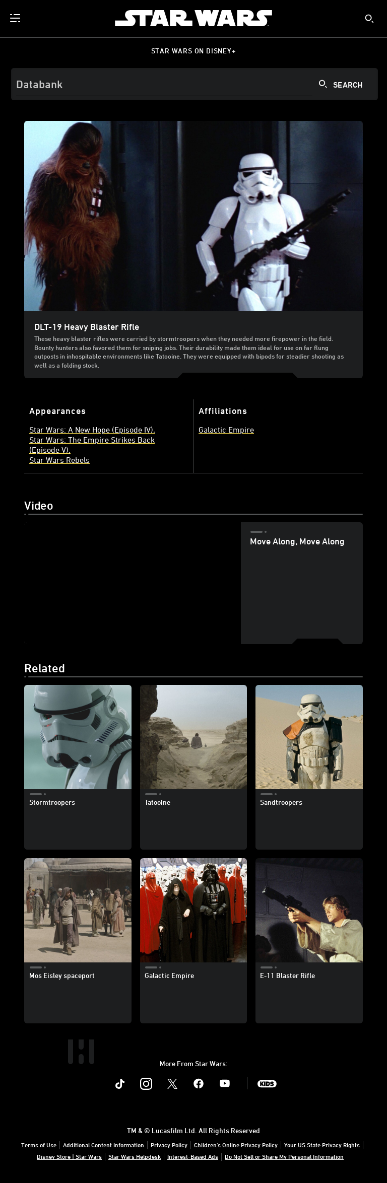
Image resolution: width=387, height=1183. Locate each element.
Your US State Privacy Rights (322, 1144)
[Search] (194, 84)
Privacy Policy (169, 1144)
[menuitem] (16, 18)
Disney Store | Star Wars (69, 1156)
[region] (132, 583)
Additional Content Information (103, 1144)
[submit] (369, 19)
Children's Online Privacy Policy (236, 1144)
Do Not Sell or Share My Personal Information (284, 1156)
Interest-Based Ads (192, 1156)
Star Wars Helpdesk (134, 1156)
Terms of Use (38, 1144)
